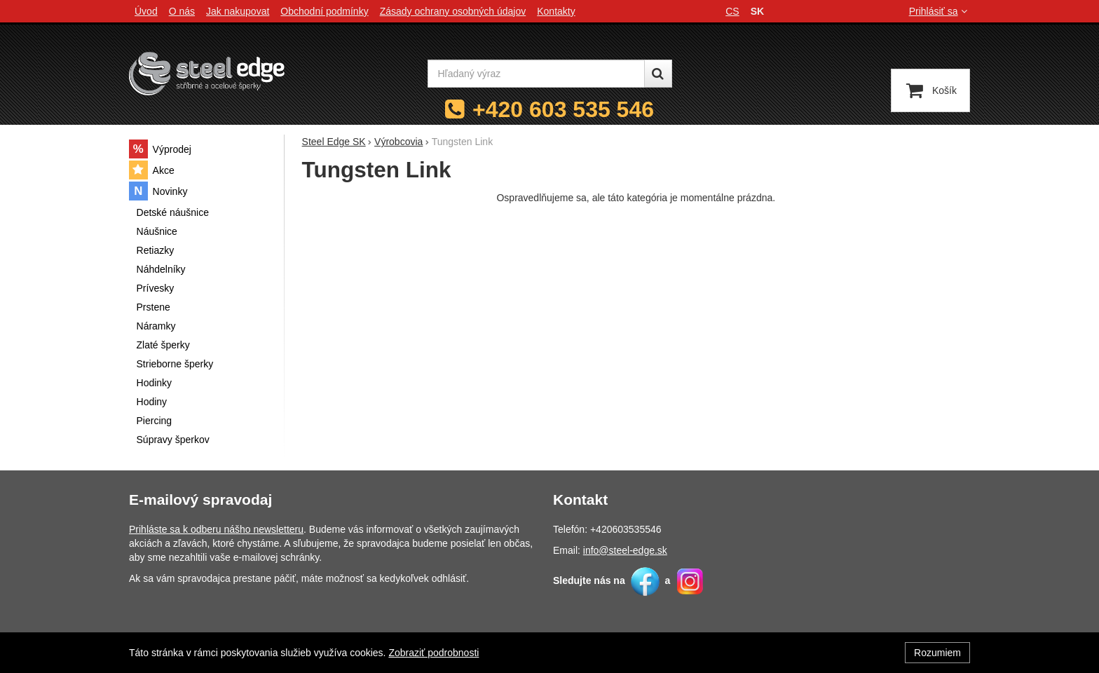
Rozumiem (937, 652)
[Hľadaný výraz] (536, 74)
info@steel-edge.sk (625, 550)
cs (732, 11)
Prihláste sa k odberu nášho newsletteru (216, 529)
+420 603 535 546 (563, 109)
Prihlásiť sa (939, 11)
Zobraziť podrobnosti (433, 652)
